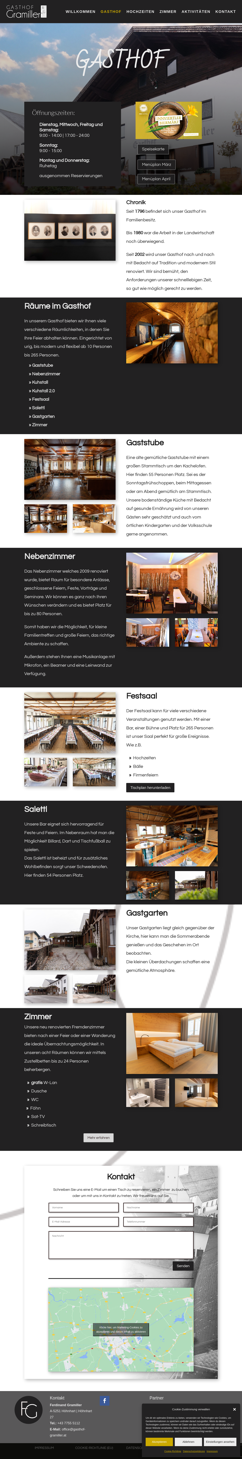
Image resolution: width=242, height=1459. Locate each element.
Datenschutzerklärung (194, 1451)
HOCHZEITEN (141, 12)
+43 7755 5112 (65, 1423)
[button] (234, 1409)
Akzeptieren (159, 1441)
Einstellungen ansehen (220, 1441)
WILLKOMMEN (81, 12)
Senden (183, 1266)
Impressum (212, 1451)
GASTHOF (111, 12)
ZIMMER (168, 12)
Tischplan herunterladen (150, 788)
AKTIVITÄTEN (196, 12)
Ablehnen (188, 1441)
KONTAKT (225, 12)
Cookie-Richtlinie (172, 1451)
